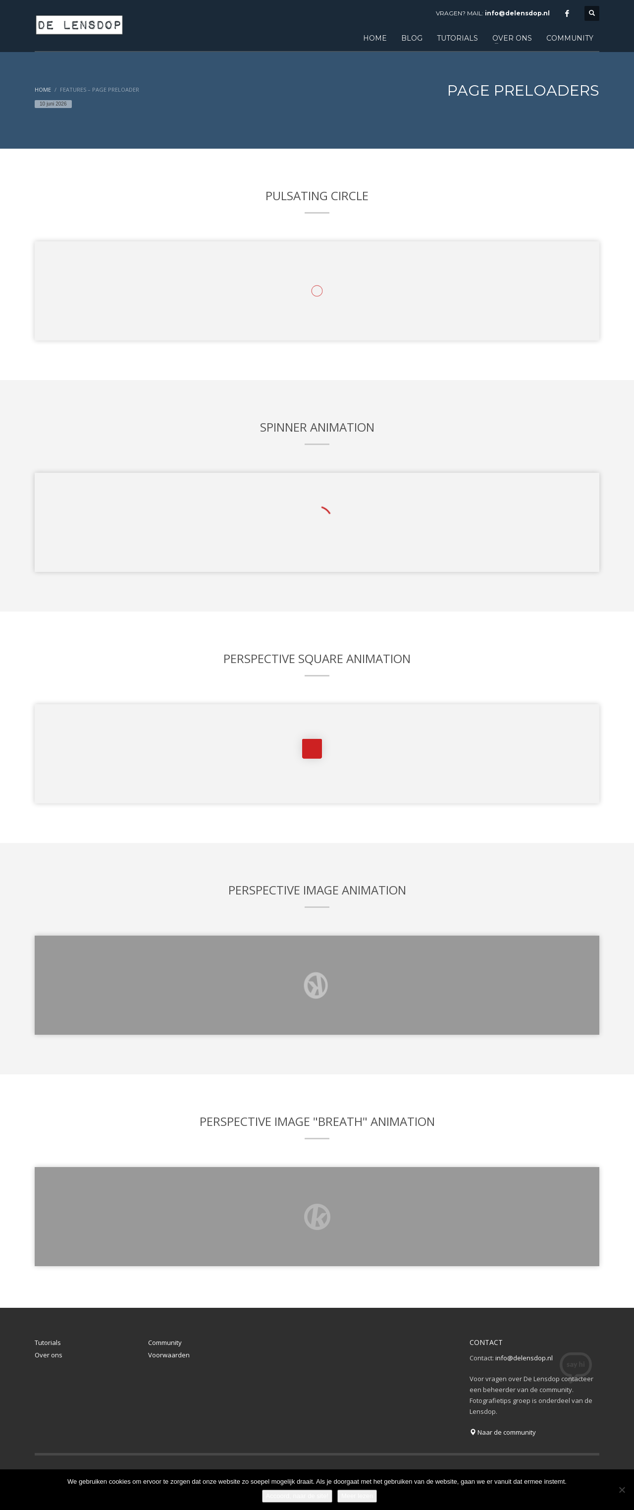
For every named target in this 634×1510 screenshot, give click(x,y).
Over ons (48, 1354)
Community (165, 1342)
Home (43, 89)
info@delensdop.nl (517, 13)
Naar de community (503, 1432)
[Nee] (622, 1490)
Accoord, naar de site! (297, 1496)
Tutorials (48, 1342)
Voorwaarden (169, 1354)
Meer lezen (357, 1496)
